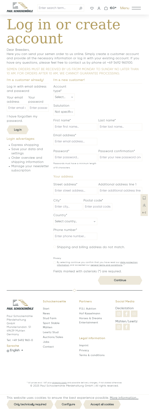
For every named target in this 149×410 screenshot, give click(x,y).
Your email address (15, 99)
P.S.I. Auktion (87, 308)
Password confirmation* (116, 151)
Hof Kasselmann (89, 313)
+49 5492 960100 (119, 62)
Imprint (84, 345)
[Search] (80, 8)
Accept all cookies (102, 404)
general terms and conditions (106, 265)
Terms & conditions (92, 355)
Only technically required (30, 404)
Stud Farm (49, 318)
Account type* (59, 88)
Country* (60, 215)
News (46, 313)
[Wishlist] (91, 8)
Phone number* (65, 230)
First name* (62, 120)
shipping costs (59, 383)
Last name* (107, 120)
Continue (120, 280)
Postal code (93, 200)
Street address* (65, 184)
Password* (61, 151)
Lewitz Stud (51, 332)
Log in (18, 130)
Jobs (46, 342)
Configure (68, 404)
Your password (35, 99)
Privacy (84, 350)
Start (46, 308)
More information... (124, 397)
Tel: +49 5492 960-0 (20, 340)
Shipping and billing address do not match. (91, 247)
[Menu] (130, 8)
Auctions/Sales (53, 337)
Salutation (61, 105)
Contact (48, 347)
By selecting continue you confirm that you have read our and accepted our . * (97, 263)
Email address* (64, 135)
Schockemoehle (54, 301)
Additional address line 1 (117, 184)
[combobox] (57, 8)
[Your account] (98, 8)
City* (57, 200)
